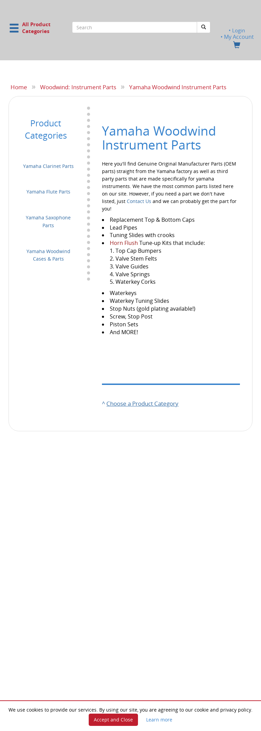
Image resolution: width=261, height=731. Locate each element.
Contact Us (139, 201)
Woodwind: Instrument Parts (78, 87)
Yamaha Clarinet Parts (48, 165)
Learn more (159, 719)
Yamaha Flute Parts (48, 191)
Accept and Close (113, 719)
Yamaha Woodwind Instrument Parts (177, 87)
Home (19, 87)
